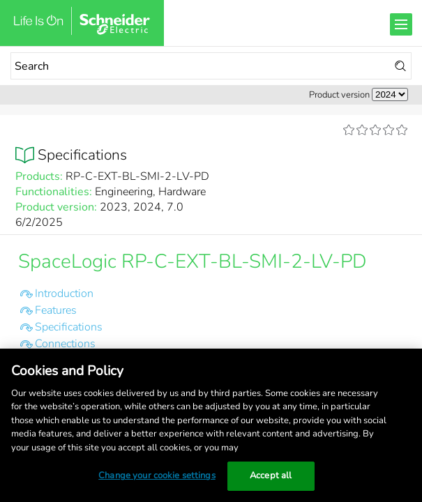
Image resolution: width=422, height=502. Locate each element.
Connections (65, 343)
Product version (339, 95)
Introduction (64, 293)
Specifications (69, 327)
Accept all (271, 475)
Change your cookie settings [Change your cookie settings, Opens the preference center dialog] (157, 475)
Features (56, 310)
